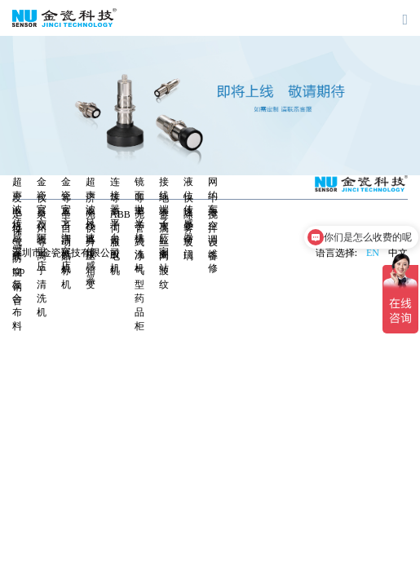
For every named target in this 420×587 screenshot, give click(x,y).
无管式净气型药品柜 (139, 270)
